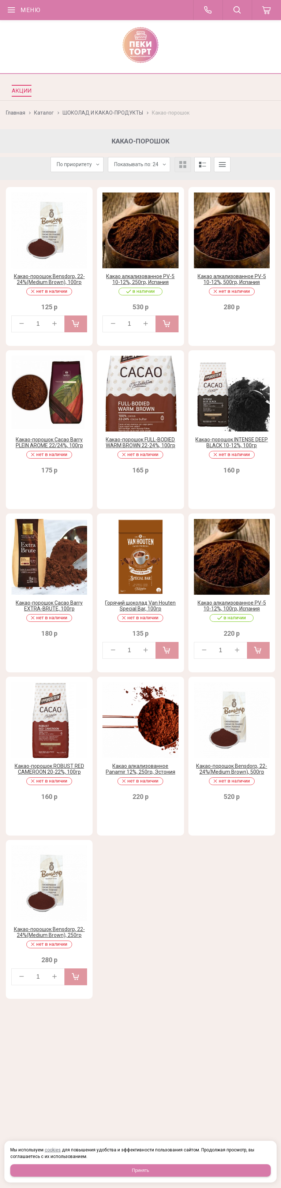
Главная (15, 113)
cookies (53, 1149)
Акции (21, 90)
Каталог (44, 113)
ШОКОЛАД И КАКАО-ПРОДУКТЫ (103, 113)
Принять (140, 1170)
